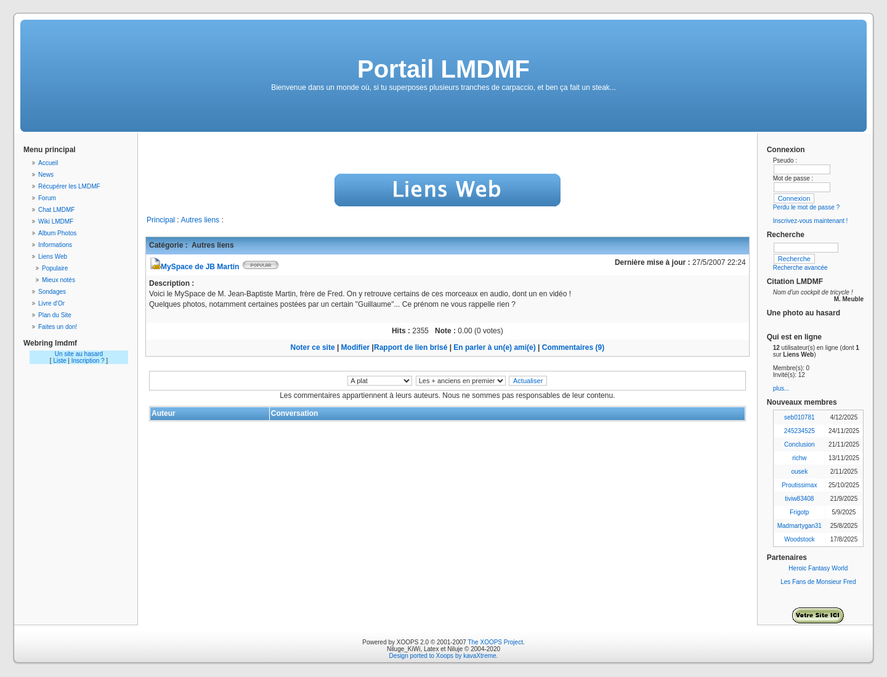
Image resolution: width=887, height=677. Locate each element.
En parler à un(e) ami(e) (494, 347)
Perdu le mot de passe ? (806, 207)
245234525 (799, 431)
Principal (161, 220)
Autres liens (199, 220)
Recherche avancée (800, 267)
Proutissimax (799, 485)
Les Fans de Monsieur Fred (818, 581)
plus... (781, 388)
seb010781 (799, 417)
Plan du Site (54, 315)
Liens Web (52, 256)
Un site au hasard (79, 354)
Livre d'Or (51, 303)
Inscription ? (88, 360)
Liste (59, 360)
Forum (47, 198)
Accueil (48, 163)
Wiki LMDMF (55, 221)
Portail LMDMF (443, 69)
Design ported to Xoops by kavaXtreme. (443, 655)
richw (799, 458)
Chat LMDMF (56, 209)
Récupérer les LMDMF (69, 186)
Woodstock (799, 539)
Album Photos (57, 233)
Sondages (52, 291)
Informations (55, 244)
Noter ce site (313, 347)
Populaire (55, 268)
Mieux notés (58, 280)
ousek (799, 471)
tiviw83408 (799, 498)
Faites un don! (57, 326)
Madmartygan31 (799, 525)
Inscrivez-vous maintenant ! (810, 220)
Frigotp (799, 512)
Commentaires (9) (573, 347)
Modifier (355, 347)
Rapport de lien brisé (410, 347)
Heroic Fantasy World (818, 568)
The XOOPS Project (495, 642)
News (46, 174)
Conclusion (799, 444)
